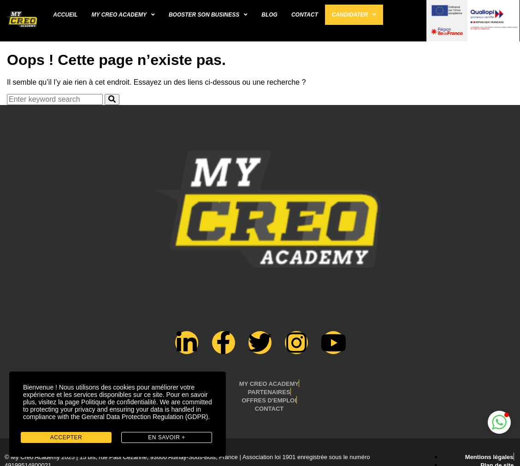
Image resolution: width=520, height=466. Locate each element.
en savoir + (166, 437)
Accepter (66, 437)
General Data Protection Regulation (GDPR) (145, 416)
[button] (499, 422)
